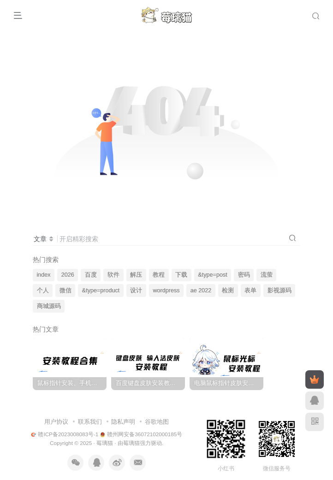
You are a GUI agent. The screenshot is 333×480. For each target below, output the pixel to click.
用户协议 (56, 421)
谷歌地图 (157, 421)
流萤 (267, 275)
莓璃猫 (104, 443)
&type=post (212, 275)
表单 (250, 290)
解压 (136, 275)
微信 (65, 290)
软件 (113, 275)
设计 (136, 290)
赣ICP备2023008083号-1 (65, 434)
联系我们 (90, 421)
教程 (159, 275)
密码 (244, 275)
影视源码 (279, 290)
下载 (181, 275)
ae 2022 (201, 290)
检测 (228, 290)
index (44, 275)
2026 (67, 275)
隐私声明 (123, 421)
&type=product (101, 290)
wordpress (166, 290)
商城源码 (49, 306)
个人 (43, 290)
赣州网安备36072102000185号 (141, 434)
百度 (91, 275)
